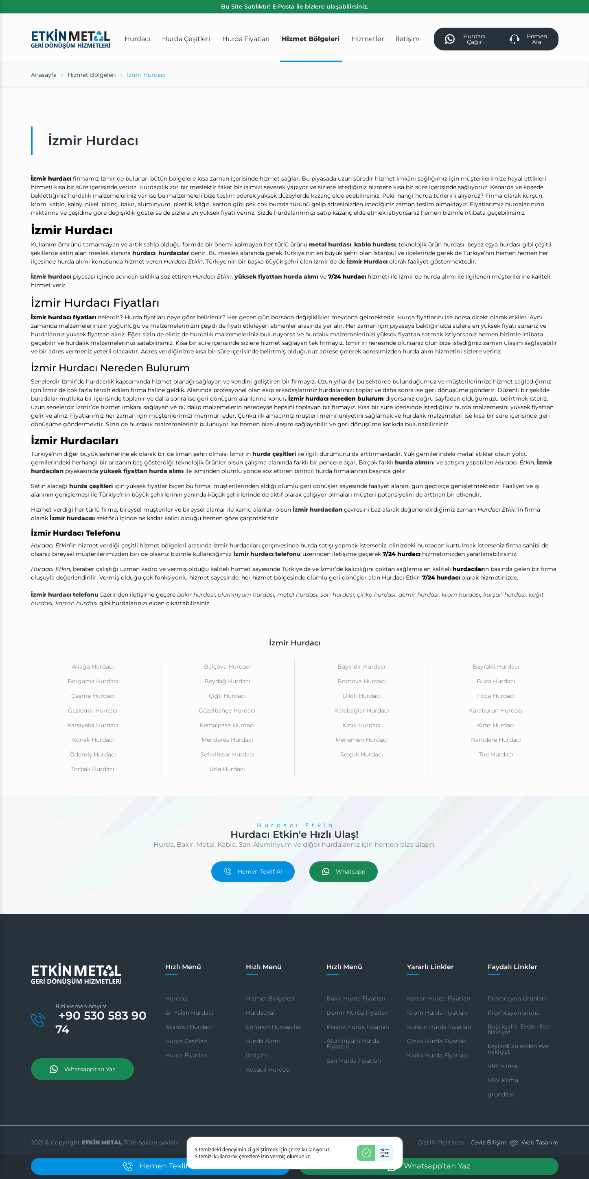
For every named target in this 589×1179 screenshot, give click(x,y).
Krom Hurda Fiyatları (437, 1013)
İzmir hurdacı (51, 276)
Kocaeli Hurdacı (268, 1069)
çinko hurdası (376, 594)
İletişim (256, 1055)
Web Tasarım (539, 1142)
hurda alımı (412, 462)
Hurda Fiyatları (186, 1055)
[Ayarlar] (384, 1153)
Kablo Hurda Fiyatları (437, 1055)
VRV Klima (503, 1080)
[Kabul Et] (366, 1153)
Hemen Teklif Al (253, 871)
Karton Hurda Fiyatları (439, 998)
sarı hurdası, (337, 594)
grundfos (501, 1094)
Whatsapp (343, 871)
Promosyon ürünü (514, 1013)
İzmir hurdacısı (72, 518)
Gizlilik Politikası (441, 1142)
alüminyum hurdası (246, 594)
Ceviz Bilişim (489, 1142)
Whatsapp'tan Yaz (82, 1069)
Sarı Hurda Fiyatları (353, 1060)
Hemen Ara (528, 39)
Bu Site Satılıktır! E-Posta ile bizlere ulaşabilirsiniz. (294, 6)
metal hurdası (330, 244)
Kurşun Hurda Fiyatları (439, 1027)
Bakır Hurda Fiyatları (355, 998)
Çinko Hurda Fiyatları (437, 1041)
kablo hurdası (375, 244)
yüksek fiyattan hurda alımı (276, 276)
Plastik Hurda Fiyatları (358, 1027)
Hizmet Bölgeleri (270, 998)
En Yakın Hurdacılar (273, 1027)
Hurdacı (176, 998)
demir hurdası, (419, 594)
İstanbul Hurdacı (188, 1027)
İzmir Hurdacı (367, 261)
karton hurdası (76, 603)
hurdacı (143, 253)
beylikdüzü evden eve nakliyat (518, 1049)
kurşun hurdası (504, 594)
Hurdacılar (261, 1013)
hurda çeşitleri (274, 454)
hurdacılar (173, 253)
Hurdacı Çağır (465, 39)
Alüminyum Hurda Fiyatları (352, 1043)
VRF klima (502, 1066)
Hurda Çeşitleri (186, 1041)
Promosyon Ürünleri (517, 998)
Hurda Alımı (263, 1041)
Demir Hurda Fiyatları (357, 1013)
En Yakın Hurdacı (189, 1013)
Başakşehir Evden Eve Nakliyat (519, 1029)
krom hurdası (461, 594)
